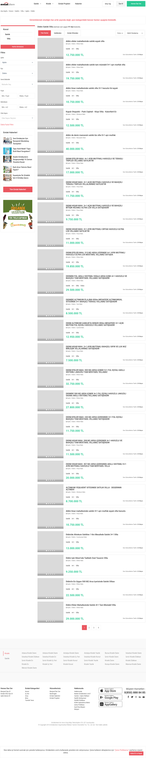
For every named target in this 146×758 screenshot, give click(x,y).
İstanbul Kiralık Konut (92, 657)
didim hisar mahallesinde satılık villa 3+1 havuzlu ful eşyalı (92, 88)
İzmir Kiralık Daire (111, 657)
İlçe (2, 68)
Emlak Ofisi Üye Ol (7, 694)
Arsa (26, 696)
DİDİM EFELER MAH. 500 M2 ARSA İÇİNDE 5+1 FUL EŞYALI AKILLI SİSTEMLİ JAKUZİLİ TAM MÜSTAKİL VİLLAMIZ (95, 371)
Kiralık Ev (25, 664)
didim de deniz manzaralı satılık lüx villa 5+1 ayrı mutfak (91, 135)
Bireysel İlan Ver (55, 691)
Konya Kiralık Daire (112, 664)
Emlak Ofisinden (72, 33)
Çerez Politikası (79, 705)
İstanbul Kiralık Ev (49, 657)
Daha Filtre (7, 125)
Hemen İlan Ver (136, 4)
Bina (26, 698)
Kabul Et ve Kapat (136, 753)
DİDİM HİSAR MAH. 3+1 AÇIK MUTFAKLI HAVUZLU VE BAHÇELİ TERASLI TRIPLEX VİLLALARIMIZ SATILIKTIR (94, 183)
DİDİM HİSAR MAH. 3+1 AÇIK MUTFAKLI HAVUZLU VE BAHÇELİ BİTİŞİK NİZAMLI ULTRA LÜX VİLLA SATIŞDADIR (94, 207)
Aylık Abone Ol (5, 696)
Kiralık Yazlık (89, 664)
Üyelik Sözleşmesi (80, 698)
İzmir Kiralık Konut (70, 660)
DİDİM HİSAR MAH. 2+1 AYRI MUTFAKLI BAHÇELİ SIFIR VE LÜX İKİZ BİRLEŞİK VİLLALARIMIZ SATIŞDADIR (96, 348)
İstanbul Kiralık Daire (133, 653)
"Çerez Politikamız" (121, 750)
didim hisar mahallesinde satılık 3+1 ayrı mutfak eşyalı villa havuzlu (96, 511)
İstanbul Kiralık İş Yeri (71, 657)
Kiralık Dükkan (131, 660)
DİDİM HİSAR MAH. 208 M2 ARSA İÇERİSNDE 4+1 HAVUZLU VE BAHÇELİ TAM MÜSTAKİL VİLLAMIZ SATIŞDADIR (94, 442)
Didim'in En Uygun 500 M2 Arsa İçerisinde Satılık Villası (90, 582)
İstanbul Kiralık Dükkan (30, 657)
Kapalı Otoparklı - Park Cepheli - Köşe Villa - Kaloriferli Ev (91, 112)
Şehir (2, 58)
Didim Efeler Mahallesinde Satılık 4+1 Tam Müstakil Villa (91, 605)
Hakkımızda (78, 691)
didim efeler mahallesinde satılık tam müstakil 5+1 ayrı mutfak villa (95, 65)
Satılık (7, 34)
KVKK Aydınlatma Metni (82, 702)
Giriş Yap (108, 4)
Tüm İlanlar (44, 33)
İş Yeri (27, 694)
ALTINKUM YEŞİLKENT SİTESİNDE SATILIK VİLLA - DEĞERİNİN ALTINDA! (94, 489)
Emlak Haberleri (55, 696)
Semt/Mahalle (5, 79)
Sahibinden (57, 33)
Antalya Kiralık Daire (71, 653)
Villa (8, 39)
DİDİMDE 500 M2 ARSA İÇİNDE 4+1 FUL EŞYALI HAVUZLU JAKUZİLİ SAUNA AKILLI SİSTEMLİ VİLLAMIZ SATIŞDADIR (96, 395)
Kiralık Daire (109, 660)
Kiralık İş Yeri (47, 664)
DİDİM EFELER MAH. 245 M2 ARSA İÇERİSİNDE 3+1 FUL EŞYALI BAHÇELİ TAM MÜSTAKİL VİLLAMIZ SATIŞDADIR (94, 418)
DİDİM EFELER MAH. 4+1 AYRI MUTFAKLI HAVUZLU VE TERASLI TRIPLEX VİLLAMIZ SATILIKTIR (94, 160)
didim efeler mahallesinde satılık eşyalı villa (85, 41)
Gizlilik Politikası (79, 700)
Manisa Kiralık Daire (133, 664)
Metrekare (4, 102)
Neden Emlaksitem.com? (82, 694)
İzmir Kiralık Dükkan (133, 657)
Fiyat (2, 91)
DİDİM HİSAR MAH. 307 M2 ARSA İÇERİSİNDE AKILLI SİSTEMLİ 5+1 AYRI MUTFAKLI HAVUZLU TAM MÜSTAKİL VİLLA (96, 465)
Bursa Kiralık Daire (112, 653)
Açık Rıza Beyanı (79, 707)
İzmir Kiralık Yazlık (91, 660)
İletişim (76, 709)
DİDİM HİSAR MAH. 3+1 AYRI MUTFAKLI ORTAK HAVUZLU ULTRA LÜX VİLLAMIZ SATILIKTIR (95, 230)
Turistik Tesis (29, 700)
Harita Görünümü (18, 47)
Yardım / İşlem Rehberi (81, 696)
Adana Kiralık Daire (29, 653)
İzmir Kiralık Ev (27, 660)
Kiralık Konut (68, 664)
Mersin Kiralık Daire (29, 668)
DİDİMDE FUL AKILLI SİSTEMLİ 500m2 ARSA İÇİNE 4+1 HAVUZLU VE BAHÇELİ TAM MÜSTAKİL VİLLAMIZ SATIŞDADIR (96, 277)
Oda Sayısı (4, 113)
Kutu (119, 33)
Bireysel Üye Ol (5, 691)
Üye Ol (121, 4)
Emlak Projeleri (55, 698)
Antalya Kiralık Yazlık (92, 653)
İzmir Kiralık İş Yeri (50, 660)
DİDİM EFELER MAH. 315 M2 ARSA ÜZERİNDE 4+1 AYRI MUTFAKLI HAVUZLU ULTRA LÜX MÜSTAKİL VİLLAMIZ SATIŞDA (95, 254)
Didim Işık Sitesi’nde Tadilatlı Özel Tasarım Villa (87, 558)
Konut (5, 29)
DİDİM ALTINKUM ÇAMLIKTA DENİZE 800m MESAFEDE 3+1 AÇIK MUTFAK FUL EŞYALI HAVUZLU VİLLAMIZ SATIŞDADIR (95, 324)
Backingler (53, 694)
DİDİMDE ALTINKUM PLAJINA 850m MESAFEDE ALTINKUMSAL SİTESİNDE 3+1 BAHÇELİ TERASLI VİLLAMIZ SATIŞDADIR (94, 301)
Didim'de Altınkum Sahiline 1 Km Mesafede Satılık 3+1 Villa (92, 535)
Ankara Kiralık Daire (50, 653)
